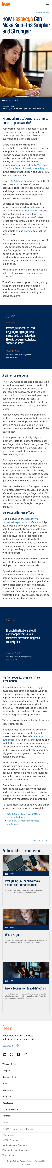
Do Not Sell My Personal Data (19, 1161)
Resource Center (10, 1077)
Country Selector (10, 1109)
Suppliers (6, 1096)
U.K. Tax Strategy (10, 1140)
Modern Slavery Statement (14, 1145)
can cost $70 (36, 243)
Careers (6, 1122)
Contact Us (7, 1116)
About (5, 1083)
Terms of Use (8, 1155)
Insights (6, 1070)
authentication (30, 210)
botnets (28, 230)
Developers (7, 1103)
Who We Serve (9, 1064)
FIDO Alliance (15, 180)
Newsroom (7, 1090)
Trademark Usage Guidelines (15, 1150)
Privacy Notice (9, 1135)
